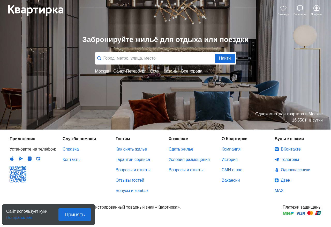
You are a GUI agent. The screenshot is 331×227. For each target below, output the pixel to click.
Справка (71, 149)
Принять (75, 214)
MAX (279, 190)
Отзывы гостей (130, 180)
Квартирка (39, 10)
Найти (225, 58)
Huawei (29, 159)
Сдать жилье (181, 149)
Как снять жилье (131, 149)
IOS (12, 159)
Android (20, 159)
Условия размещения (189, 159)
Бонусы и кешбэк (132, 190)
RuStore (38, 159)
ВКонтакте (291, 149)
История (230, 159)
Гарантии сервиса (133, 159)
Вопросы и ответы (133, 170)
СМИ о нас (232, 170)
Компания (231, 149)
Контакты (71, 159)
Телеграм (290, 159)
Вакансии (231, 180)
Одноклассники (295, 170)
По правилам (19, 216)
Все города (191, 71)
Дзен (285, 180)
